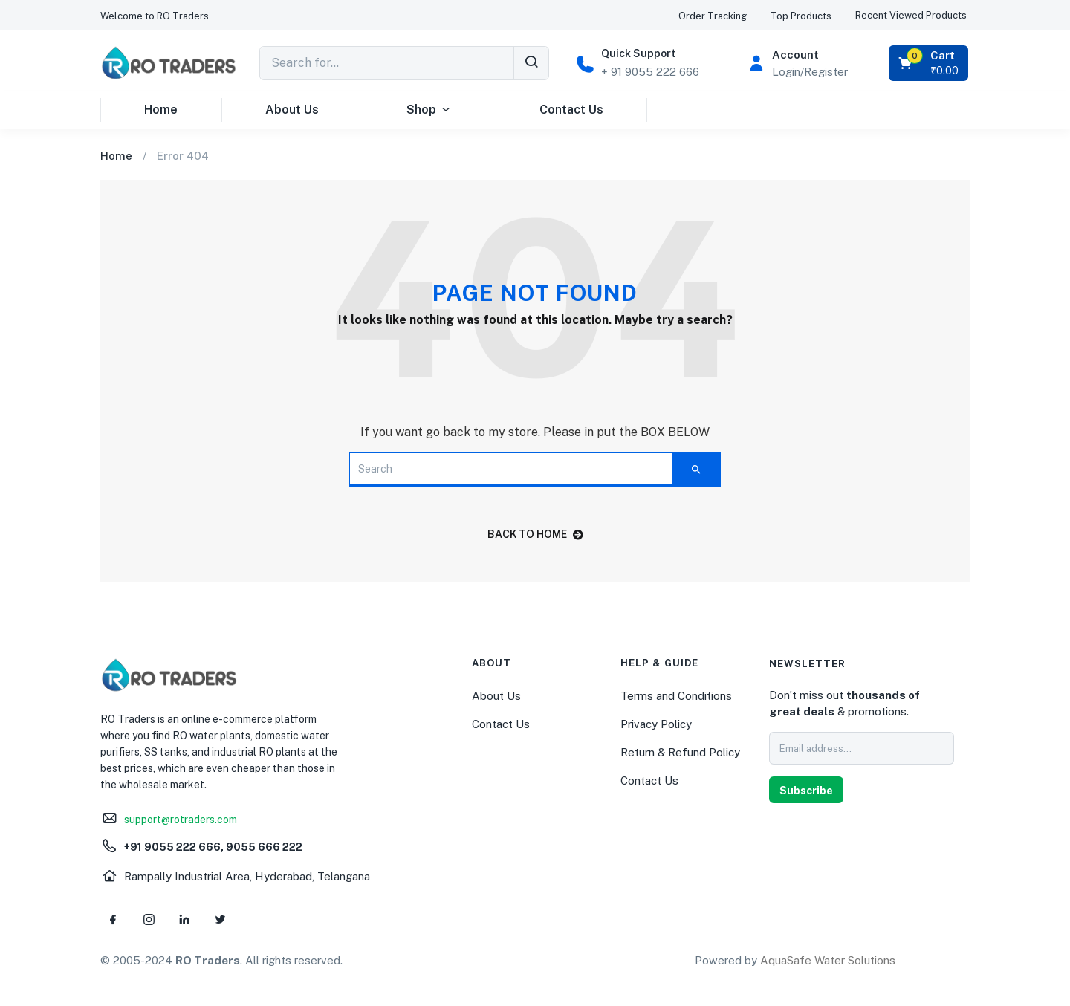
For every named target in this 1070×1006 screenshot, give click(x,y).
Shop (429, 110)
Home (161, 110)
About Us (292, 110)
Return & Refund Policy (680, 752)
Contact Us (571, 110)
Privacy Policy (656, 724)
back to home (535, 534)
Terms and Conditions (676, 695)
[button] (154, 16)
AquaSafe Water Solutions (827, 960)
